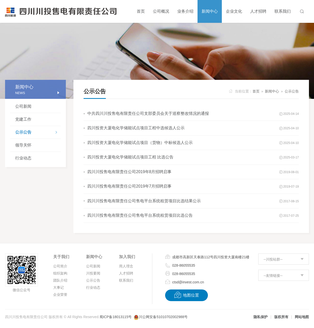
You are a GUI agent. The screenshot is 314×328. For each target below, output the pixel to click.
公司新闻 (23, 106)
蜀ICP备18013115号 (116, 317)
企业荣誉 (60, 295)
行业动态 (23, 158)
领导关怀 (23, 145)
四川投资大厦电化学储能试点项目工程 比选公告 (130, 157)
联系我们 (126, 280)
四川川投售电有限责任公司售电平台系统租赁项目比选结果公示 (144, 201)
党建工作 (23, 119)
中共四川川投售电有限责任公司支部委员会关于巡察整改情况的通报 (148, 113)
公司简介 (60, 266)
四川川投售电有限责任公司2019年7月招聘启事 (129, 186)
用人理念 (126, 266)
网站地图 (302, 317)
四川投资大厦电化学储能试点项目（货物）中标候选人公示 (140, 142)
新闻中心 (272, 91)
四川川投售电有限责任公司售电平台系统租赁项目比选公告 (140, 215)
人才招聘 (126, 273)
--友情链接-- (273, 276)
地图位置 (186, 295)
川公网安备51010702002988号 (163, 317)
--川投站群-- (273, 259)
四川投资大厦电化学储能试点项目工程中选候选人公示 (136, 128)
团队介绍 (60, 280)
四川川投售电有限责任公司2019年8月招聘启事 (129, 172)
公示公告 (38, 133)
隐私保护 (260, 317)
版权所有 (281, 317)
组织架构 (60, 273)
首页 (256, 91)
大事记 (58, 287)
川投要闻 (93, 273)
